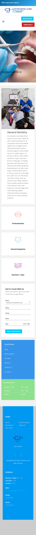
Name (7, 308)
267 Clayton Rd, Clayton (10, 3)
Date (6, 324)
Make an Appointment (13, 331)
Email (7, 318)
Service (7, 300)
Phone (7, 313)
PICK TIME (26, 324)
